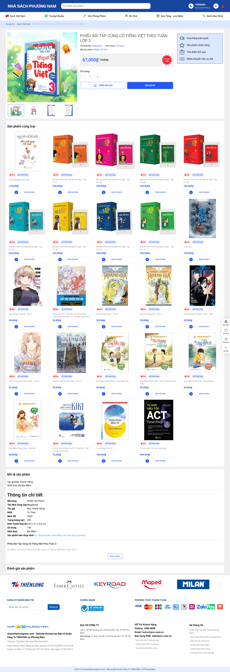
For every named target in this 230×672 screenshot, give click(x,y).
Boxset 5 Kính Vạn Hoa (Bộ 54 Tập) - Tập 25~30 (69, 248)
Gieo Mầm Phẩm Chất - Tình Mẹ (22, 448)
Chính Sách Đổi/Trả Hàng (147, 644)
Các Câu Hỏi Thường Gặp (147, 640)
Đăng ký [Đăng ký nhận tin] (53, 607)
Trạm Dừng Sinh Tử (104, 448)
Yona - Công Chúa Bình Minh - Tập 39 (24, 381)
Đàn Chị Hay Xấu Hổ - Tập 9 (20, 314)
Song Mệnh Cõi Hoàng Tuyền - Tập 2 (199, 314)
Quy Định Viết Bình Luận (147, 648)
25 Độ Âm (188, 247)
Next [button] (74, 67)
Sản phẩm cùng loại (21, 126)
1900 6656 (149, 628)
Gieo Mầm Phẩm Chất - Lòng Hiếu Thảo (112, 381)
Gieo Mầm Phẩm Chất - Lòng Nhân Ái (199, 381)
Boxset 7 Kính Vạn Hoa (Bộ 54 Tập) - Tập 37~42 (200, 180)
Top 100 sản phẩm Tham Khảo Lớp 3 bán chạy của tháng (60, 535)
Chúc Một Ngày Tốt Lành (19, 180)
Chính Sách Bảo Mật (199, 645)
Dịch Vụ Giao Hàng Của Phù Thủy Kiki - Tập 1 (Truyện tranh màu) (71, 449)
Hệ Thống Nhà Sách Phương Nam (205, 637)
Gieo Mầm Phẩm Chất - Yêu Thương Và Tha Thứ (158, 382)
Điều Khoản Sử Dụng (199, 641)
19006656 (200, 4)
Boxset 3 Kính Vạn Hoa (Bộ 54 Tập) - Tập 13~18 (157, 248)
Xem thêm (115, 556)
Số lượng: (85, 71)
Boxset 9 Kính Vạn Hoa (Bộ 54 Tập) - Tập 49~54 (113, 180)
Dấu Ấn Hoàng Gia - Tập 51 (151, 314)
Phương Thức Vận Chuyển (202, 653)
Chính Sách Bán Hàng (200, 649)
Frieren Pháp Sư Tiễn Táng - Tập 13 (67, 381)
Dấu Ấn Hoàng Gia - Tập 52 (107, 314)
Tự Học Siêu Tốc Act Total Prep (153, 448)
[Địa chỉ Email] (33, 607)
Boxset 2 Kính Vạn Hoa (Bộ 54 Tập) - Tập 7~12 (69, 180)
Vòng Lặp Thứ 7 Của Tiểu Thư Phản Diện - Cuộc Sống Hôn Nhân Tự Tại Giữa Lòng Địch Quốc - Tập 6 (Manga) (71, 317)
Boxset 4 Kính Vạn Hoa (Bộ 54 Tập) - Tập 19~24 (113, 248)
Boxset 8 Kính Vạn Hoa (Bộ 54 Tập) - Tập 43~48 (157, 180)
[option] (42, 67)
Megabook (32, 504)
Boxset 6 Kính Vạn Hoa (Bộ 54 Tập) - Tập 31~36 (25, 248)
